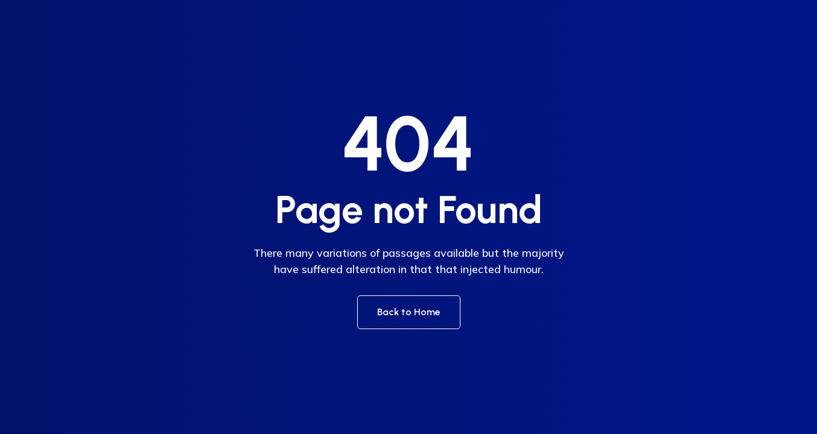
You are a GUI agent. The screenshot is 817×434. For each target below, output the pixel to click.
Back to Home (408, 312)
